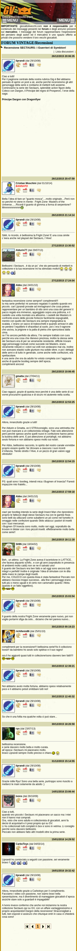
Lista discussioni (65, 51)
